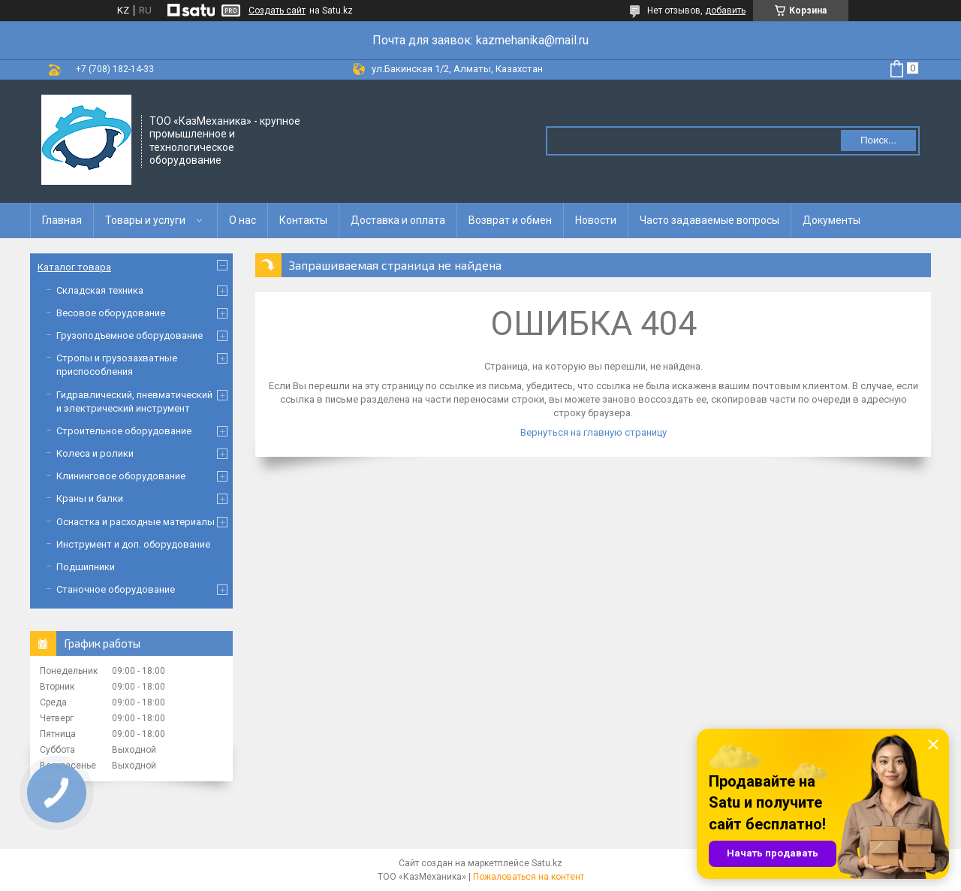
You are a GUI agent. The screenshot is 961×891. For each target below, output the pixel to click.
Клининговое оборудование (120, 476)
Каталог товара (74, 267)
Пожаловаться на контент (528, 876)
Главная (62, 220)
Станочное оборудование (115, 589)
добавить (725, 10)
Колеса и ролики (95, 453)
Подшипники (85, 566)
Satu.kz (547, 863)
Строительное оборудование (123, 430)
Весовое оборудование (110, 313)
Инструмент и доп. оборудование (133, 544)
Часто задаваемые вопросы (709, 220)
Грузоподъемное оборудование (129, 335)
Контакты (303, 220)
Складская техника (99, 290)
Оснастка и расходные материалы (135, 521)
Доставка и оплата (398, 220)
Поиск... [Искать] (878, 140)
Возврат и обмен (510, 220)
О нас (242, 220)
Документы (831, 220)
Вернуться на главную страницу (593, 432)
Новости (595, 220)
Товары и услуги (145, 220)
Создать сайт (277, 10)
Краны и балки (89, 498)
